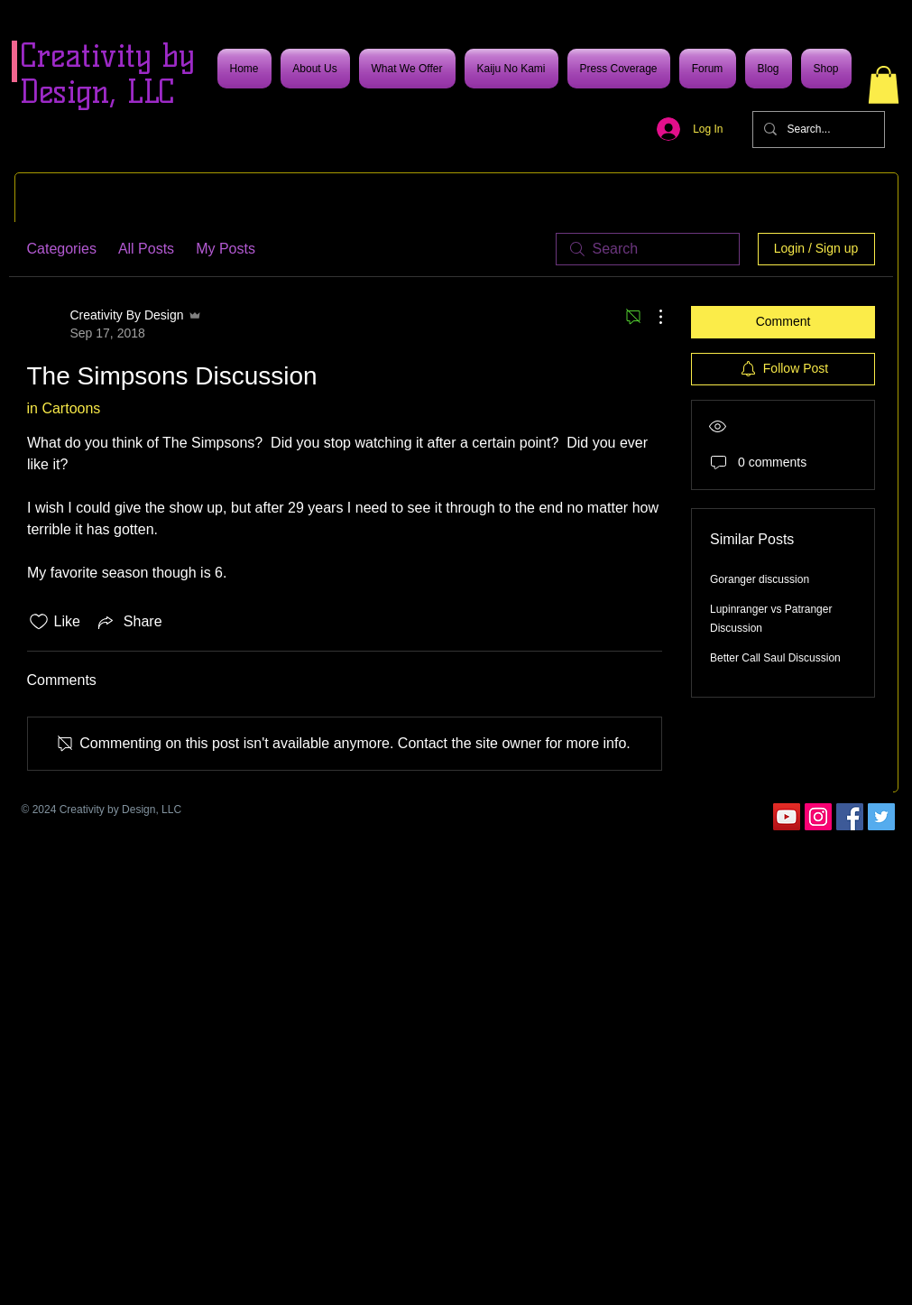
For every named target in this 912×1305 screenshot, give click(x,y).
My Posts (225, 248)
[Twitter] (881, 816)
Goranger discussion (759, 579)
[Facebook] (849, 816)
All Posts (146, 248)
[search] (648, 249)
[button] (883, 85)
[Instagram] (818, 816)
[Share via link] (128, 622)
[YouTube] (786, 816)
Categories (62, 248)
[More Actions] (651, 317)
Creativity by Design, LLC (107, 73)
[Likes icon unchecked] (39, 622)
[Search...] (817, 129)
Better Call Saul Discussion (775, 658)
